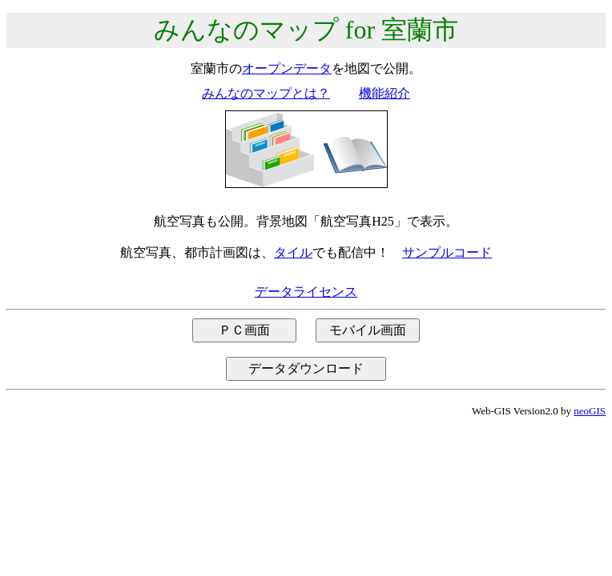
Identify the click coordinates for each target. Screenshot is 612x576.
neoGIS (590, 411)
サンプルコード (447, 252)
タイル (293, 252)
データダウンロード (306, 368)
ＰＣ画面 (244, 330)
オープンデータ (287, 68)
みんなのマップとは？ (266, 93)
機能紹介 (384, 93)
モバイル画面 (367, 330)
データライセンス (306, 291)
